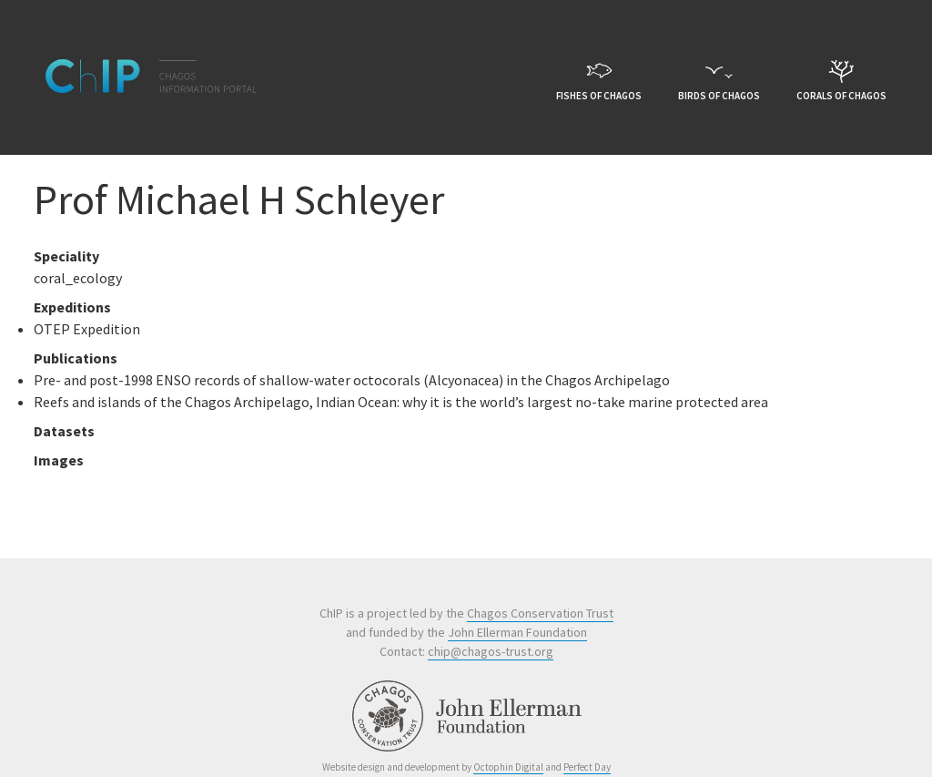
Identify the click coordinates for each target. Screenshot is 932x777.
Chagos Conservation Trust (540, 613)
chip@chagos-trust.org (490, 651)
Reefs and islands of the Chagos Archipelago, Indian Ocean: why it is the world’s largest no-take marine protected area (401, 402)
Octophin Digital (508, 767)
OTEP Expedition (87, 329)
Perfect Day (587, 767)
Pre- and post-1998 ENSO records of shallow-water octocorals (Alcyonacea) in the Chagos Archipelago (352, 380)
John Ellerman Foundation (517, 632)
